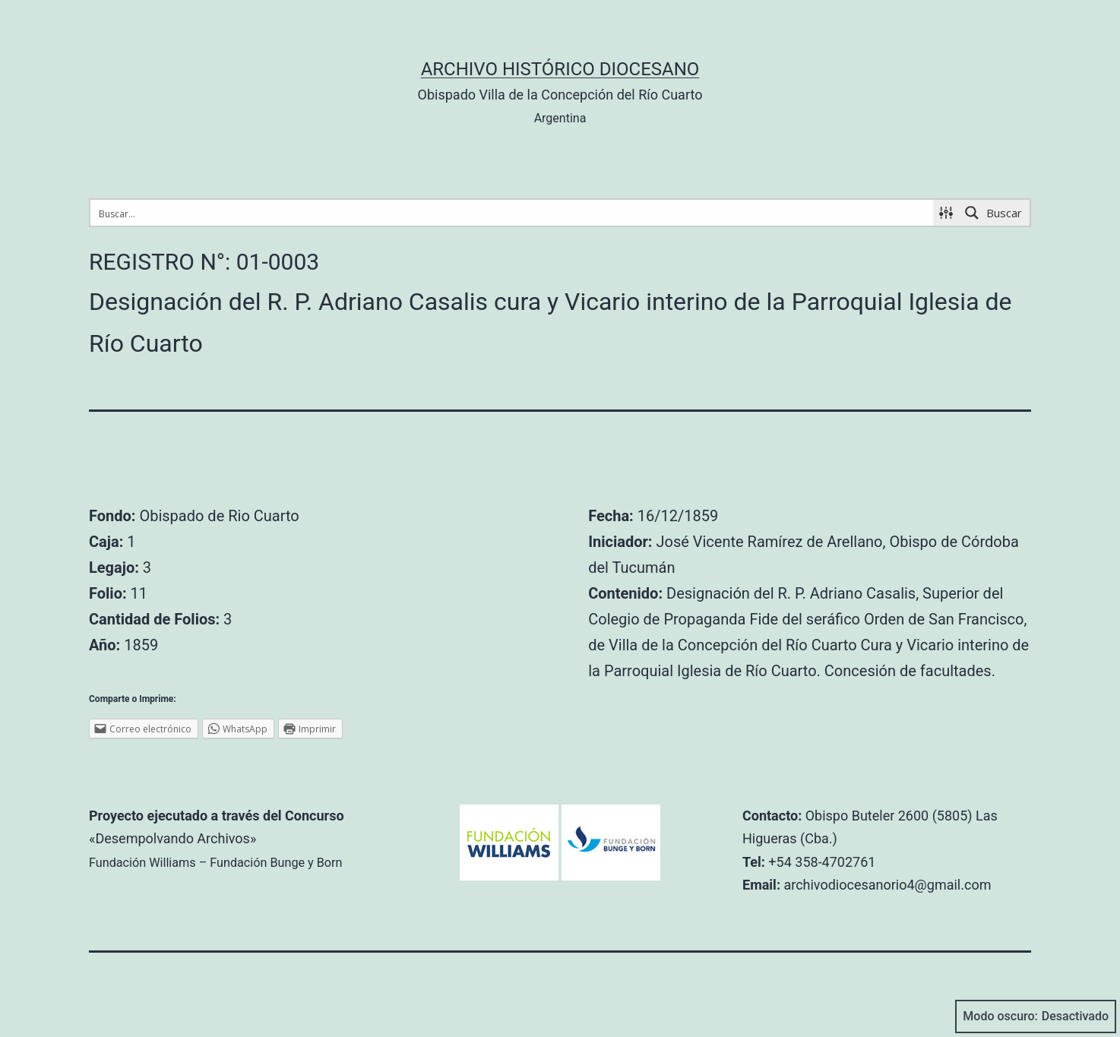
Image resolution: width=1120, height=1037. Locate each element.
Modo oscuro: (1036, 1016)
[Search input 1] (512, 212)
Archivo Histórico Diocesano (560, 69)
